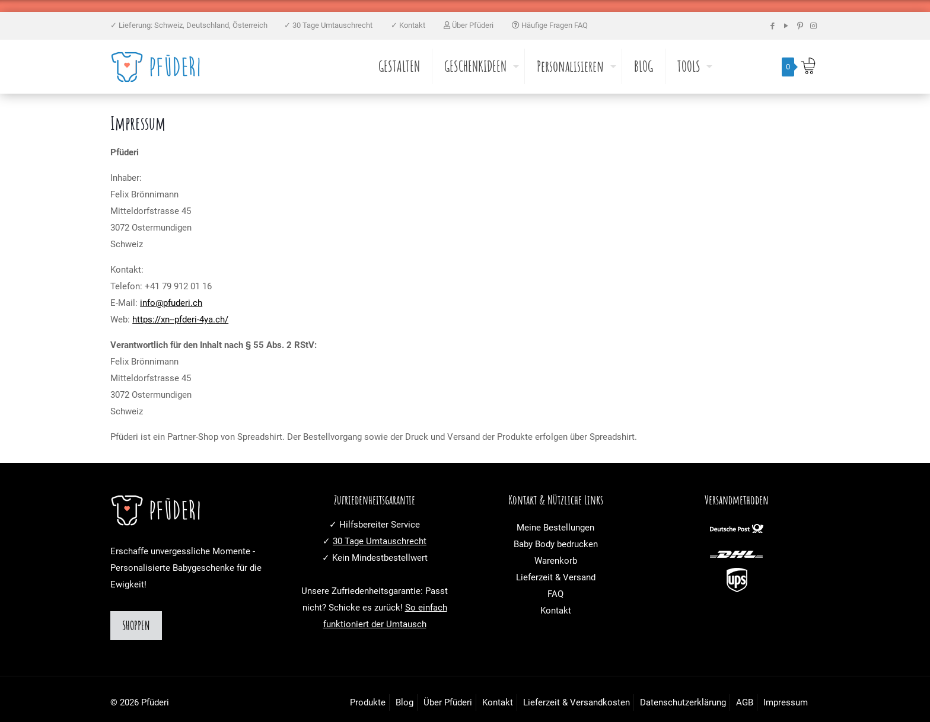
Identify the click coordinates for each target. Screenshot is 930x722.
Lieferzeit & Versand (555, 577)
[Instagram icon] (813, 25)
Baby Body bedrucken (556, 544)
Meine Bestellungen (555, 527)
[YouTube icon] (786, 25)
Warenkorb (555, 560)
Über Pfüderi (469, 25)
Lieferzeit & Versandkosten (576, 702)
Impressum (785, 702)
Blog (404, 702)
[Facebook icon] (772, 25)
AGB (744, 702)
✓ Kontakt (409, 25)
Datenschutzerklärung (683, 702)
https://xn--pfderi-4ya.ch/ (180, 319)
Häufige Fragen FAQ (550, 25)
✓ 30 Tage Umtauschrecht (329, 25)
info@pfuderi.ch (171, 303)
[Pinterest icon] (800, 25)
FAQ (555, 594)
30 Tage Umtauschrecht (379, 541)
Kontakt (555, 610)
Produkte (368, 702)
